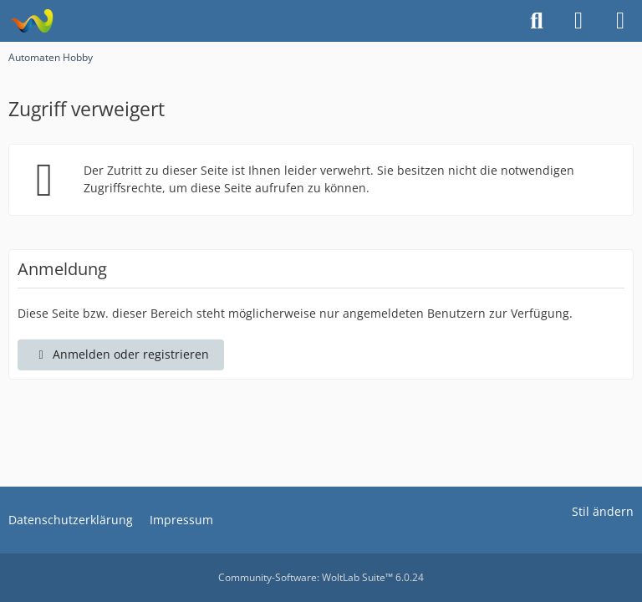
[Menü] (620, 21)
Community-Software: (321, 577)
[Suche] (536, 21)
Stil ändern (603, 511)
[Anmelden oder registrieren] (578, 21)
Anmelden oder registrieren (121, 354)
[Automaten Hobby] (31, 21)
